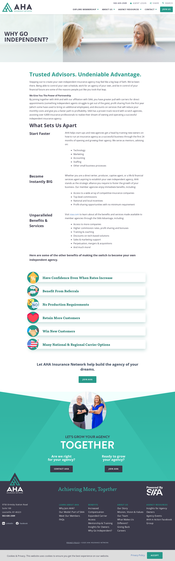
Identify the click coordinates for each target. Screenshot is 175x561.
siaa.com (74, 214)
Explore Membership (84, 9)
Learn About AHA (69, 504)
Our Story (122, 508)
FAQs (62, 519)
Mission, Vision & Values (130, 511)
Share (156, 3)
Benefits (93, 504)
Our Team (122, 515)
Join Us (166, 9)
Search (169, 3)
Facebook (22, 523)
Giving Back (123, 526)
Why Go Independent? (100, 530)
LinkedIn (7, 523)
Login (140, 3)
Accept (155, 555)
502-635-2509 (120, 3)
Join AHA (87, 379)
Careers (121, 530)
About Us (107, 9)
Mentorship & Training (100, 523)
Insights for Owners (98, 526)
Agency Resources (128, 9)
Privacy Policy (73, 543)
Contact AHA (61, 468)
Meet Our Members (69, 515)
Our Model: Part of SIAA (71, 511)
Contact (149, 9)
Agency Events (154, 515)
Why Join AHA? (67, 508)
